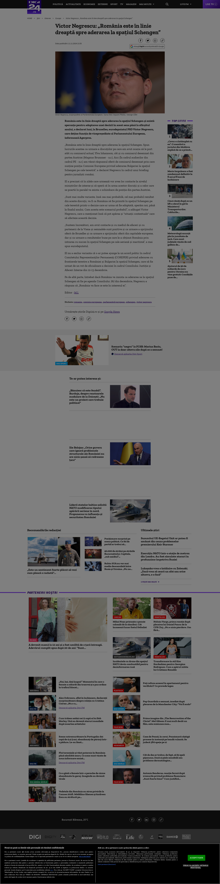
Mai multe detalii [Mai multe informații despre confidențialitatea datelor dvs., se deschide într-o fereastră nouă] (84, 856)
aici (52, 870)
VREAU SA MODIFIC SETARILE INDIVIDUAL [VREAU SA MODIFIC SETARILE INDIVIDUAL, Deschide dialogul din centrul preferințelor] (195, 866)
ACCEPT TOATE (196, 858)
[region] (110, 863)
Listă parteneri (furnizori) (107, 864)
